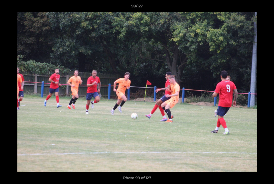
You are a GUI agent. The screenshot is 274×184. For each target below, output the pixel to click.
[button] (265, 7)
